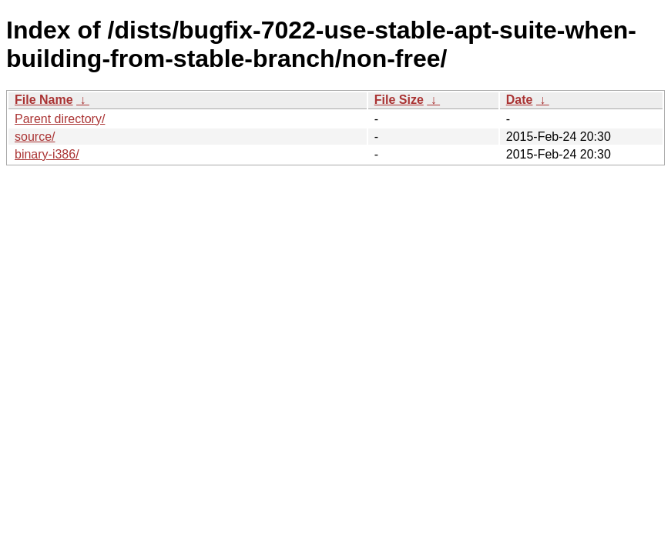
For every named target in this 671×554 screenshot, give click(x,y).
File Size (399, 99)
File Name (44, 99)
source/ (35, 136)
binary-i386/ (47, 154)
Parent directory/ (60, 118)
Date (519, 99)
